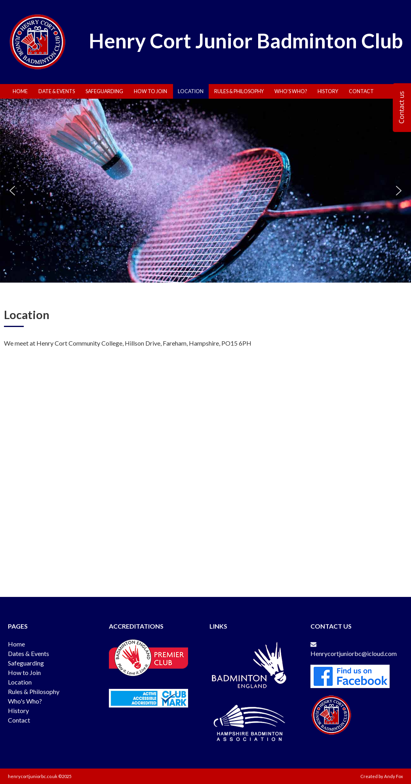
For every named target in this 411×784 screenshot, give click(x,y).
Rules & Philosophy (239, 91)
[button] (12, 190)
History (328, 91)
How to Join (24, 672)
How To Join (150, 91)
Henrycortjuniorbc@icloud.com (354, 653)
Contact (361, 91)
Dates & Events (28, 653)
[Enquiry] (402, 107)
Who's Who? (25, 701)
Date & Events (56, 91)
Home (20, 91)
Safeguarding (104, 91)
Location (191, 91)
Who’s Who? (290, 91)
